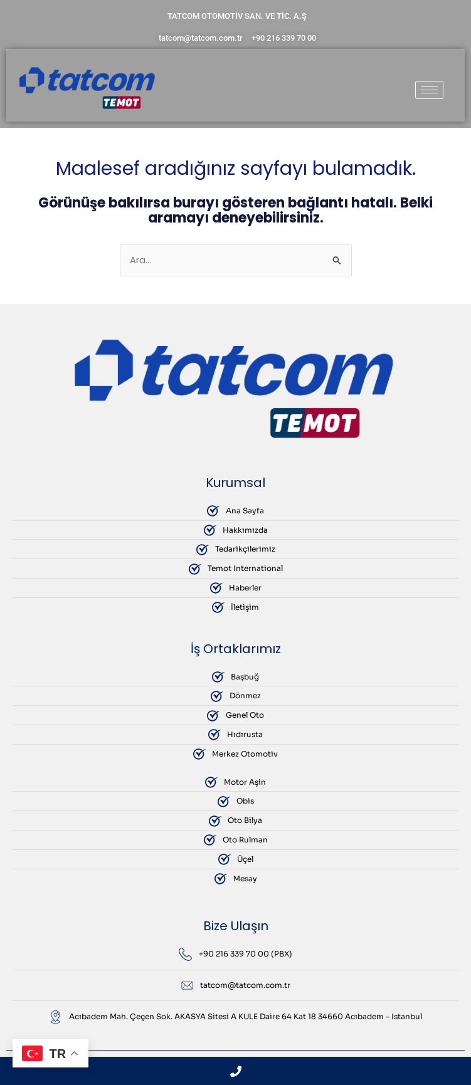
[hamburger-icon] (429, 90)
